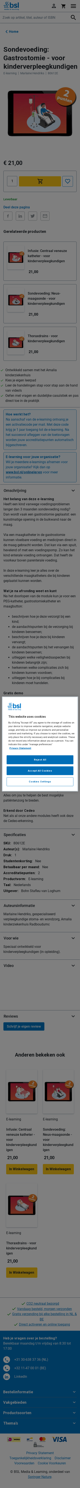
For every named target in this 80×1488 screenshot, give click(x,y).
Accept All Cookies (40, 770)
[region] (40, 744)
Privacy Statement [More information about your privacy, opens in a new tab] (20, 747)
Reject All (40, 759)
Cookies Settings (40, 781)
